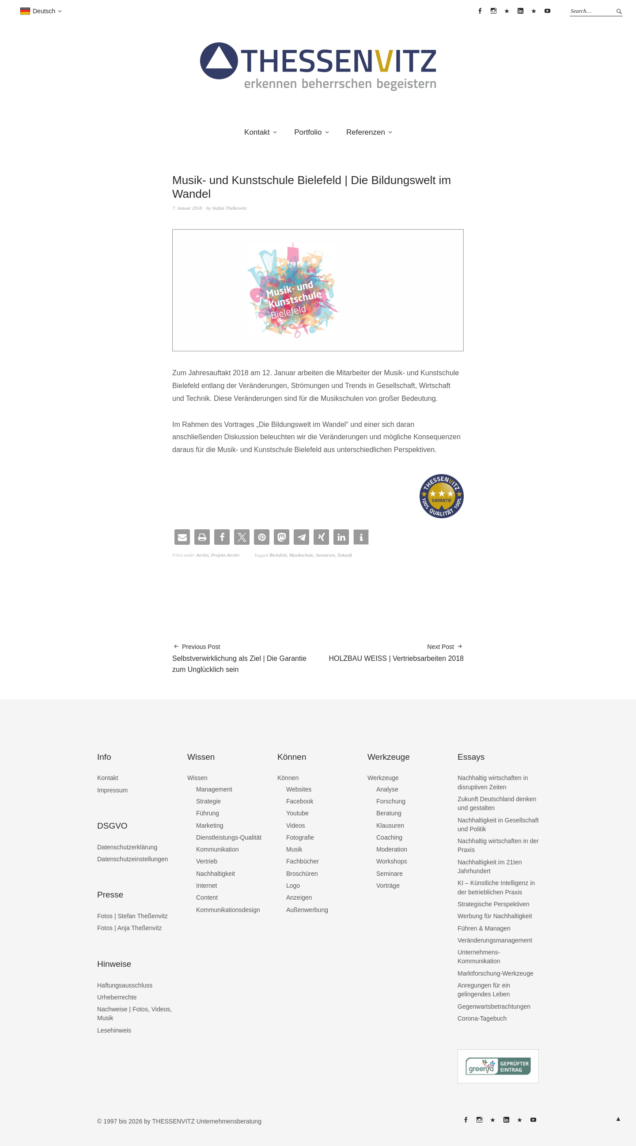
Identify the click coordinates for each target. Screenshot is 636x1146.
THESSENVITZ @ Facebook (480, 11)
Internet (206, 885)
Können (288, 777)
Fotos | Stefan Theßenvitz (132, 916)
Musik (294, 849)
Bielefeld (278, 555)
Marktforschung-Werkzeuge (496, 973)
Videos (295, 825)
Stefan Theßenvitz (229, 208)
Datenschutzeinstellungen (132, 859)
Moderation (391, 849)
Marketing (209, 825)
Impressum (112, 790)
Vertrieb (206, 861)
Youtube (297, 813)
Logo (293, 885)
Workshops (391, 861)
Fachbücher (302, 861)
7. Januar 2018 (187, 208)
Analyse (387, 789)
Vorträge (388, 885)
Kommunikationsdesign (228, 909)
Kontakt (257, 132)
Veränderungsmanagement (495, 940)
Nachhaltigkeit (215, 873)
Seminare (389, 873)
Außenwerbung (307, 909)
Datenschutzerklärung (127, 847)
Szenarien (325, 555)
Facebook (299, 801)
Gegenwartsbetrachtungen (494, 1006)
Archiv (202, 555)
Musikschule (301, 555)
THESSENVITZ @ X (507, 11)
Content (207, 897)
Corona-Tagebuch (482, 1018)
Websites (298, 789)
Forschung (390, 801)
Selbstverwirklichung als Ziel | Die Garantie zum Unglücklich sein (245, 657)
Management (214, 789)
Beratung (388, 813)
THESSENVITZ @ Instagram (493, 11)
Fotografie (300, 837)
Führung (207, 813)
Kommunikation (217, 849)
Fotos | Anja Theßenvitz (129, 927)
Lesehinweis (114, 1030)
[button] (182, 537)
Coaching (389, 837)
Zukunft (344, 555)
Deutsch (37, 11)
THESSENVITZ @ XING (534, 11)
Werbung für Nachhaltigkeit (495, 916)
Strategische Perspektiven (494, 904)
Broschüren (302, 873)
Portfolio (308, 132)
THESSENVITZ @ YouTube (547, 11)
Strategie (208, 801)
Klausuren (390, 825)
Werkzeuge (383, 777)
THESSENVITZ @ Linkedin (520, 11)
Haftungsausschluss (124, 985)
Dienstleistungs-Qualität (228, 837)
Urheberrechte (117, 997)
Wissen (197, 777)
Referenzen (365, 132)
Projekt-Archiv (225, 555)
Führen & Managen (484, 928)
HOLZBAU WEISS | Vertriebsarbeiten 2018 (396, 652)
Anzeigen (299, 897)
